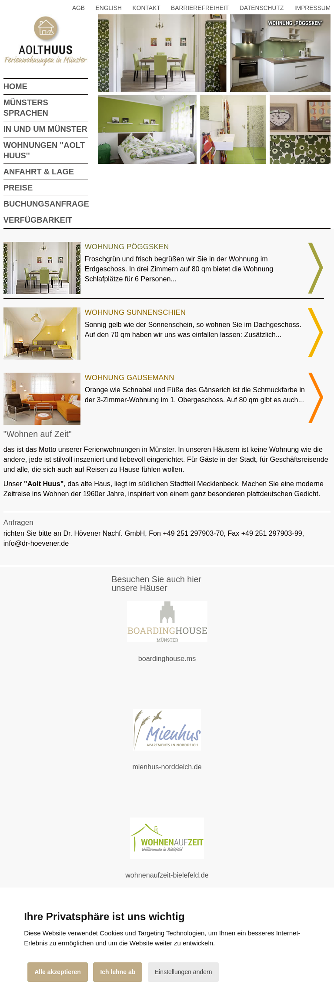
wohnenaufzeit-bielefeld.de (173, 880)
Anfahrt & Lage (38, 171)
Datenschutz (262, 8)
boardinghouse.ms (177, 663)
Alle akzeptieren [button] (57, 971)
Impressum (312, 8)
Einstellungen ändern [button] (183, 971)
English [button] (109, 8)
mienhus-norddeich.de (177, 772)
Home (15, 86)
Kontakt (146, 8)
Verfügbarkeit (37, 219)
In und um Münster (45, 129)
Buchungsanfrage (46, 203)
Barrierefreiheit (200, 8)
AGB (78, 8)
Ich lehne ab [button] (117, 971)
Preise (18, 187)
